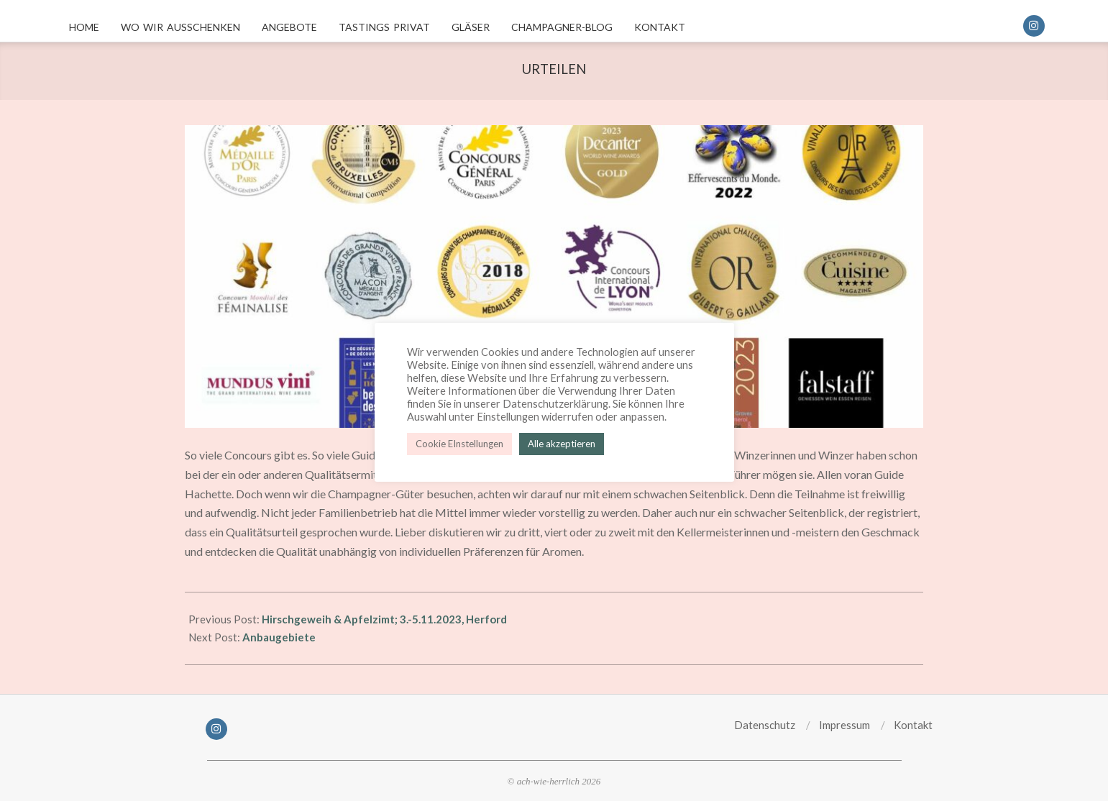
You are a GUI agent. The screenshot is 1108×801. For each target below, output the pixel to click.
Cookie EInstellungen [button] (459, 443)
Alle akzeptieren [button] (561, 443)
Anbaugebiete (279, 637)
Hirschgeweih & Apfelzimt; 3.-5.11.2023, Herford (384, 619)
